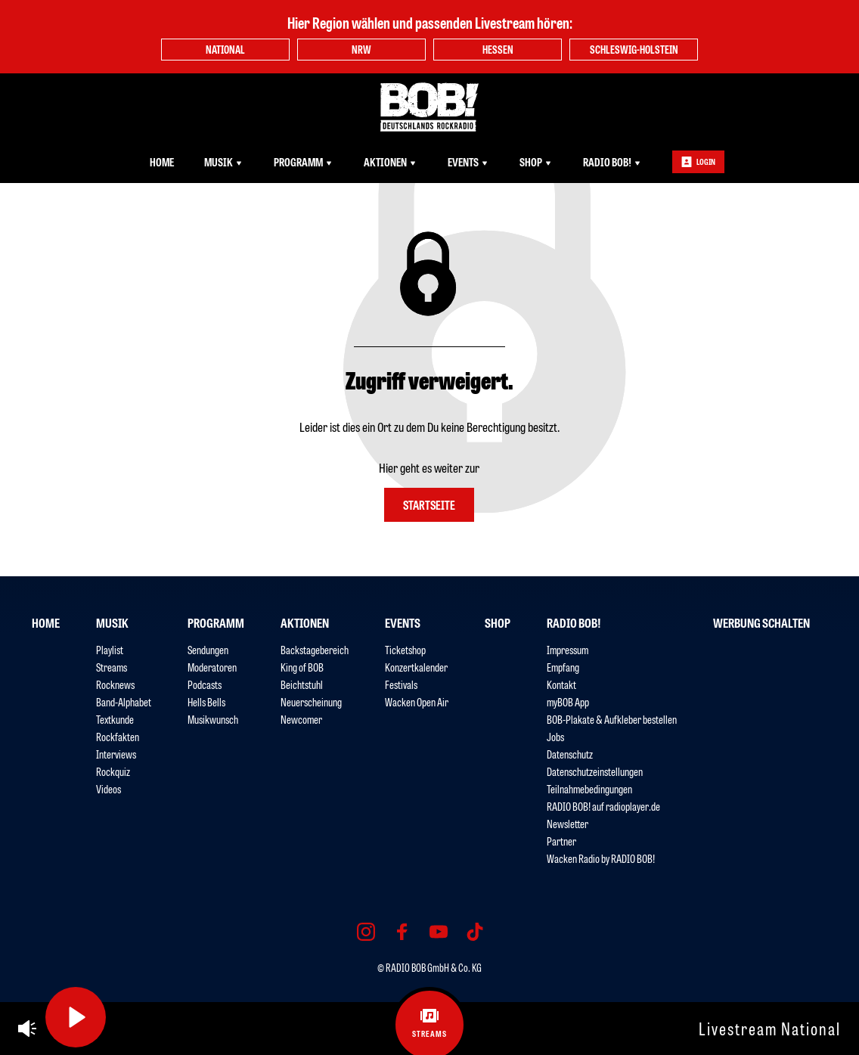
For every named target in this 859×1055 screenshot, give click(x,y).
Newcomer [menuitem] (301, 719)
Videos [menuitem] (108, 788)
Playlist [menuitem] (109, 649)
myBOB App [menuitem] (568, 701)
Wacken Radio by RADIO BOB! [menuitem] (601, 858)
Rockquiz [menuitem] (113, 771)
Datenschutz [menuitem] (570, 754)
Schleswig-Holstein (634, 49)
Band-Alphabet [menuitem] (123, 701)
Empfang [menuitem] (563, 667)
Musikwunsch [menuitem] (213, 719)
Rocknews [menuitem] (115, 684)
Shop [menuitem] (536, 161)
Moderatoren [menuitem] (212, 667)
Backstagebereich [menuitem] (315, 649)
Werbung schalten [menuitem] (761, 622)
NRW (361, 49)
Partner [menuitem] (561, 841)
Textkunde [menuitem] (115, 719)
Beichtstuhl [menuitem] (302, 684)
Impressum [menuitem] (567, 649)
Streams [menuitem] (111, 667)
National (225, 49)
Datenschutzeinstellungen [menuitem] (595, 771)
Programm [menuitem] (303, 161)
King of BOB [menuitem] (302, 667)
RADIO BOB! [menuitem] (612, 161)
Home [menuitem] (162, 161)
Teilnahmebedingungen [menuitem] (589, 788)
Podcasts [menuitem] (205, 684)
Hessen (497, 49)
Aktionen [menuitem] (390, 161)
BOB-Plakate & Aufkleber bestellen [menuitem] (612, 719)
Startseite (429, 504)
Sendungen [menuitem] (208, 649)
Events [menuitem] (468, 161)
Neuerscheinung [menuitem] (311, 701)
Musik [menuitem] (223, 161)
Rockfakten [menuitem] (117, 736)
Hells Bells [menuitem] (206, 701)
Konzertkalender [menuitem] (416, 667)
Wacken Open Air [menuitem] (416, 701)
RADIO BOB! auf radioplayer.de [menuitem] (603, 806)
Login (698, 161)
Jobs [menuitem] (555, 736)
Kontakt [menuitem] (561, 684)
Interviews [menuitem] (116, 754)
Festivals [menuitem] (401, 684)
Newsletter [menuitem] (567, 823)
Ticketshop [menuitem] (405, 649)
